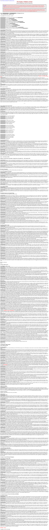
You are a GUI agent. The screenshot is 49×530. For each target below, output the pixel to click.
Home (1, 0)
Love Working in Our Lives (11, 0)
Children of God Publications (5, 0)
